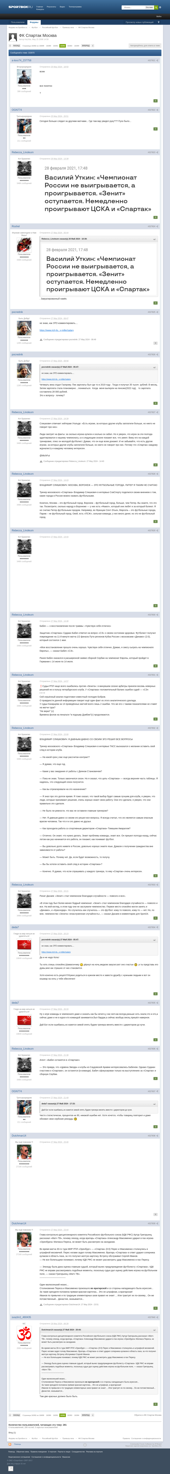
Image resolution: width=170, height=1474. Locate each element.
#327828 (153, 474)
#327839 (153, 1223)
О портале (52, 1452)
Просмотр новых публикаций (139, 22)
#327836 (153, 1049)
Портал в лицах (64, 1452)
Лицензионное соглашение (19, 1457)
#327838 (153, 1136)
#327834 (153, 927)
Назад (16, 46)
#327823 (153, 152)
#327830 (153, 615)
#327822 (153, 110)
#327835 (153, 1003)
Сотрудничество (78, 1452)
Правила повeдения (38, 1452)
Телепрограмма (75, 7)
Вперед (85, 46)
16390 (48, 46)
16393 (69, 46)
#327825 (153, 312)
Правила (126, 1438)
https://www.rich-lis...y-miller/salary (57, 330)
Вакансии (66, 1457)
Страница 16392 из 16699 (33, 46)
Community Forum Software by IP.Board (145, 1444)
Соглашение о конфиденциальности (146, 1438)
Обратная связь (22, 1452)
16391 (55, 46)
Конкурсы (40, 9)
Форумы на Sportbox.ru (18, 1438)
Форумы (34, 22)
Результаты (51, 7)
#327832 (153, 728)
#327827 (153, 412)
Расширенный (160, 7)
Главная (39, 7)
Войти (158, 16)
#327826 (153, 354)
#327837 (153, 1091)
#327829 (153, 530)
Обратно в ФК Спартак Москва (147, 1415)
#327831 (153, 675)
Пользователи (18, 22)
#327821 (153, 60)
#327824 (153, 226)
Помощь (17, 1444)
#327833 (153, 885)
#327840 (153, 1317)
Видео (62, 7)
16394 (76, 46)
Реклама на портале (94, 1452)
